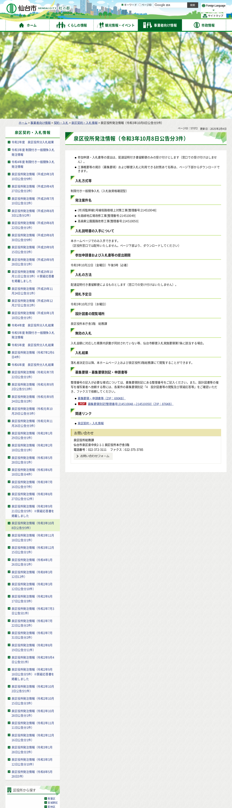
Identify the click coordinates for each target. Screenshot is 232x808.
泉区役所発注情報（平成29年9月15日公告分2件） (33, 163)
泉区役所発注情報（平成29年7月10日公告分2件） (33, 114)
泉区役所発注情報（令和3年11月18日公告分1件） (33, 451)
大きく (174, 10)
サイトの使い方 (21, 764)
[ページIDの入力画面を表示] (140, 16)
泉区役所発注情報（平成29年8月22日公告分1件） (33, 139)
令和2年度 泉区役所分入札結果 (33, 56)
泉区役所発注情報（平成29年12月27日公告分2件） (32, 216)
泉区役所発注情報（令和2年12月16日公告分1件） (33, 651)
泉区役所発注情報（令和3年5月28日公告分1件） (32, 373)
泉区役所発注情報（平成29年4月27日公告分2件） (33, 102)
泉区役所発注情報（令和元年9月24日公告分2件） (33, 312)
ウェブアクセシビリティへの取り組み (138, 764)
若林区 (51, 720)
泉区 (50, 729)
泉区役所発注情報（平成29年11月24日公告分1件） (32, 204)
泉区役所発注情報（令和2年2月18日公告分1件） (32, 361)
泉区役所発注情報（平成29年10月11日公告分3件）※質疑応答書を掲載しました (33, 190)
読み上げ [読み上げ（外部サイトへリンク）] (149, 4)
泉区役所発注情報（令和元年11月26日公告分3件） (32, 337)
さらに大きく (189, 10)
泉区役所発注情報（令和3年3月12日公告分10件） (32, 675)
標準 (181, 5)
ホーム (23, 36)
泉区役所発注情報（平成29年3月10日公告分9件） (33, 90)
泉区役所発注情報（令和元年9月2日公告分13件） (33, 300)
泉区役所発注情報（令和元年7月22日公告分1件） (33, 288)
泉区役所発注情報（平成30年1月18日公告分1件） (33, 229)
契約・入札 (61, 36)
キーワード (129, 16)
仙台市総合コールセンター (175, 773)
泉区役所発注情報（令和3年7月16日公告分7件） (32, 398)
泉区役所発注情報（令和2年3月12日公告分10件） (32, 500)
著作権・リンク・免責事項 (52, 764)
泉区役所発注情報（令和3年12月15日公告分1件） (33, 463)
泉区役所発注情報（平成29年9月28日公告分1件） (33, 175)
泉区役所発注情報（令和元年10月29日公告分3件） (32, 324)
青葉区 (51, 712)
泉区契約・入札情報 (84, 36)
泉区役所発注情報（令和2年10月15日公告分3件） (33, 614)
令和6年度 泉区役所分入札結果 (33, 278)
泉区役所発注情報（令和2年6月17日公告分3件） (32, 512)
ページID (145, 16)
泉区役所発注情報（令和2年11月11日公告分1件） (33, 639)
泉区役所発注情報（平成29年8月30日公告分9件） (33, 151)
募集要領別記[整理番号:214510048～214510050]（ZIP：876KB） (131, 318)
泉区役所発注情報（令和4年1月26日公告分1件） (32, 475)
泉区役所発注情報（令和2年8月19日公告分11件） (32, 561)
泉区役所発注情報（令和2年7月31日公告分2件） (32, 549)
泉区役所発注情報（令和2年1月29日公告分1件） (32, 349)
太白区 (51, 725)
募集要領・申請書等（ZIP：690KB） (102, 312)
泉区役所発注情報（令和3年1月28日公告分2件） (32, 663)
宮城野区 (53, 716)
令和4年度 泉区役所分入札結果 (33, 239)
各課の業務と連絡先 (161, 785)
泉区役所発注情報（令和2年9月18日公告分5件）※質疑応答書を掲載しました (33, 588)
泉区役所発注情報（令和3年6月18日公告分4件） (32, 385)
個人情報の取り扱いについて (92, 764)
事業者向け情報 (40, 36)
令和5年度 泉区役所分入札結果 (33, 258)
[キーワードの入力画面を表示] (122, 16)
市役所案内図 (161, 792)
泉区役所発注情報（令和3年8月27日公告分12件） (32, 410)
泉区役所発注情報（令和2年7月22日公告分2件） (32, 536)
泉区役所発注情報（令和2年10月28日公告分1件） (33, 626)
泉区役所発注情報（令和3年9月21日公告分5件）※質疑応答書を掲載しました (33, 425)
